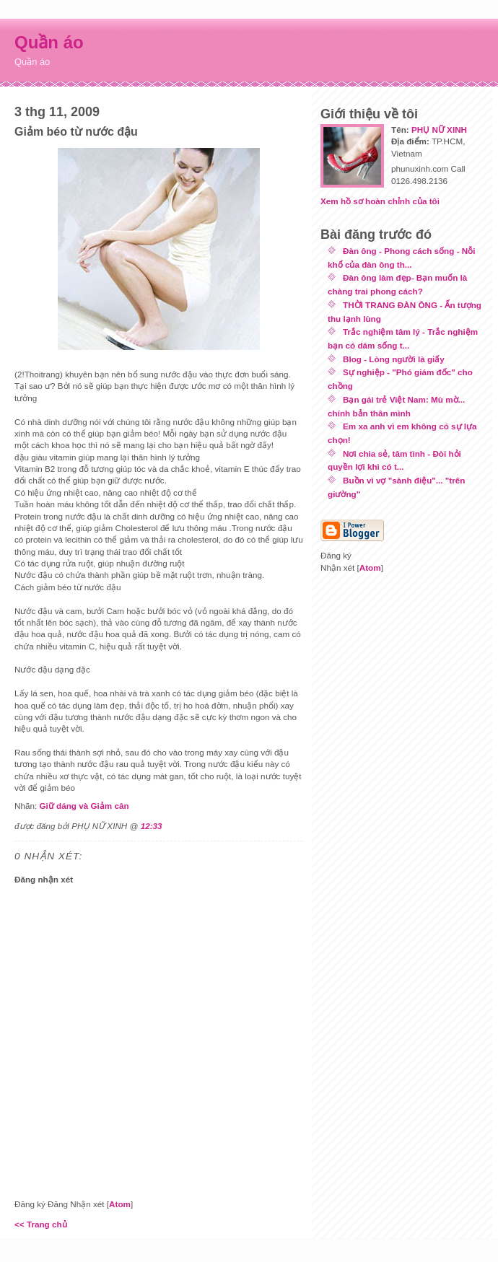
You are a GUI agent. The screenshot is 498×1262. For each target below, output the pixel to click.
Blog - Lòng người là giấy (394, 359)
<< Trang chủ (40, 1224)
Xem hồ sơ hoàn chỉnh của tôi (380, 201)
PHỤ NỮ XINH (439, 129)
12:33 (151, 826)
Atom (120, 1204)
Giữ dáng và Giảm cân (83, 805)
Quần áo (49, 42)
